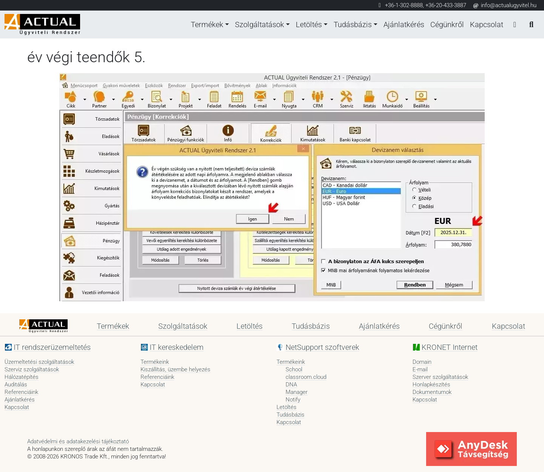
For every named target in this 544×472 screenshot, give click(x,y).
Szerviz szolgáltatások (32, 369)
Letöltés (309, 24)
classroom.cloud (306, 377)
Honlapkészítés (431, 384)
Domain (422, 362)
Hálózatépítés (22, 377)
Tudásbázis (353, 24)
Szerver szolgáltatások (440, 377)
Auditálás (16, 384)
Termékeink (155, 362)
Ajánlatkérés (403, 24)
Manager (297, 392)
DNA (291, 384)
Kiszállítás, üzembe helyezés (175, 369)
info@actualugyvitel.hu (504, 5)
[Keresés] (531, 24)
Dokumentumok (432, 392)
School (294, 369)
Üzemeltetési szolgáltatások (39, 362)
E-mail (420, 369)
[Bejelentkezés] (514, 24)
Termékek (207, 24)
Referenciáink (21, 392)
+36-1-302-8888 (404, 5)
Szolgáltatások (259, 24)
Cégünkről (447, 24)
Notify (293, 399)
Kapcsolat (486, 24)
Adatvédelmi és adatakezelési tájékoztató (78, 441)
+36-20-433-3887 (445, 5)
